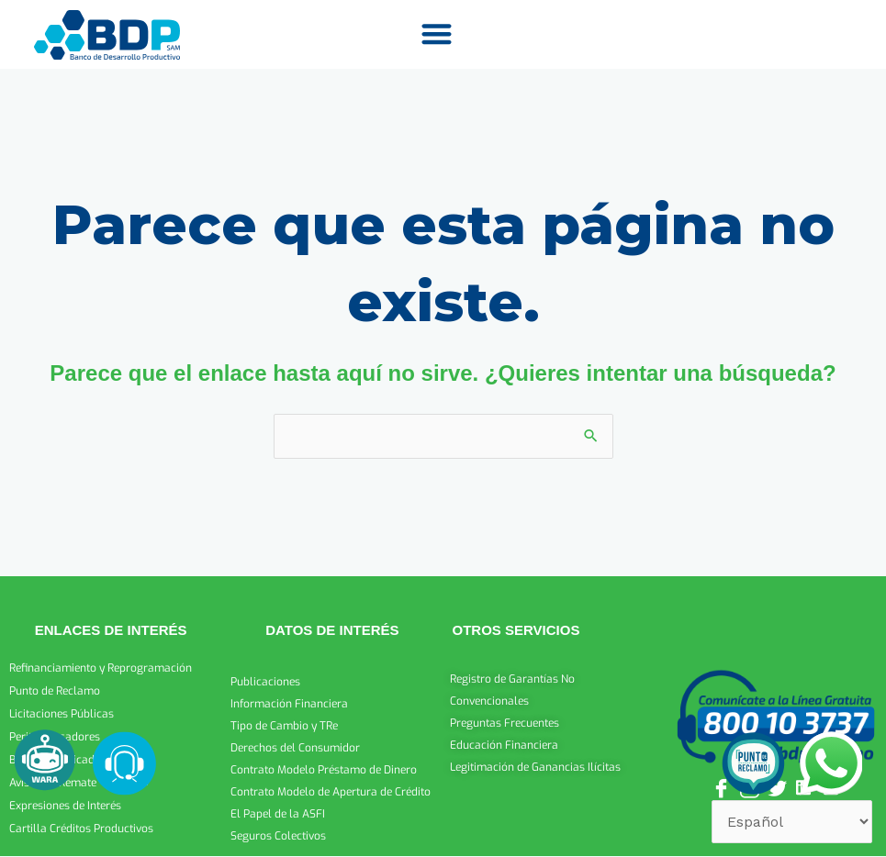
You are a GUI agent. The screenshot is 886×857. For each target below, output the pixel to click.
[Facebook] (719, 785)
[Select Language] (792, 821)
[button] (436, 33)
